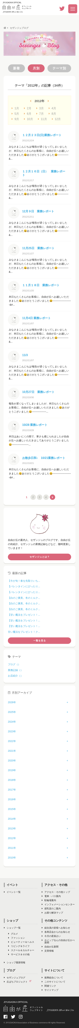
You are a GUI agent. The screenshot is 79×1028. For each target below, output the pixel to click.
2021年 (12, 750)
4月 (52, 108)
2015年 (12, 809)
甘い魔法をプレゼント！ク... (24, 631)
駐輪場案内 (49, 900)
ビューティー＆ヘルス (21, 942)
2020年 (12, 760)
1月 (15, 108)
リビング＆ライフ (19, 946)
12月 (56, 119)
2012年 (12, 838)
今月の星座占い (51, 936)
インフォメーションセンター (58, 904)
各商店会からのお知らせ (56, 932)
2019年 (12, 770)
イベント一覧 (12, 892)
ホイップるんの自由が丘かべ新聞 (58, 941)
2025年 (12, 712)
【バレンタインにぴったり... (24, 586)
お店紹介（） (15, 675)
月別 (36, 68)
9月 (15, 119)
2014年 (12, 818)
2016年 (12, 799)
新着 (16, 68)
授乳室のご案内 (51, 908)
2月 (27, 108)
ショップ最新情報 (14, 962)
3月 (40, 108)
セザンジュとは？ (40, 556)
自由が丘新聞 (50, 946)
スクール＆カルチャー (21, 950)
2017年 (12, 789)
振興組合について (52, 977)
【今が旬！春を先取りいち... (24, 580)
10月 (28, 119)
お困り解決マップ (52, 913)
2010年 (12, 857)
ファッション (16, 938)
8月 (52, 113)
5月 (15, 113)
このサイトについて (53, 982)
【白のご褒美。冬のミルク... (24, 597)
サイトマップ (50, 990)
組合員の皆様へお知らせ (56, 928)
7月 (40, 113)
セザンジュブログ (14, 977)
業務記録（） (15, 670)
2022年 (12, 741)
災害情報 (48, 951)
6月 (27, 113)
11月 (42, 119)
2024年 (12, 721)
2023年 (12, 731)
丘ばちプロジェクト (18, 982)
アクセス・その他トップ (56, 892)
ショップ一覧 (12, 928)
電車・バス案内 (51, 896)
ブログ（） (14, 664)
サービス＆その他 (19, 954)
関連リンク (49, 986)
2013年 (12, 828)
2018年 (12, 780)
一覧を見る (39, 640)
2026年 (12, 702)
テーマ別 (59, 68)
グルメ (13, 934)
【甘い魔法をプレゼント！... (24, 614)
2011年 (12, 847)
